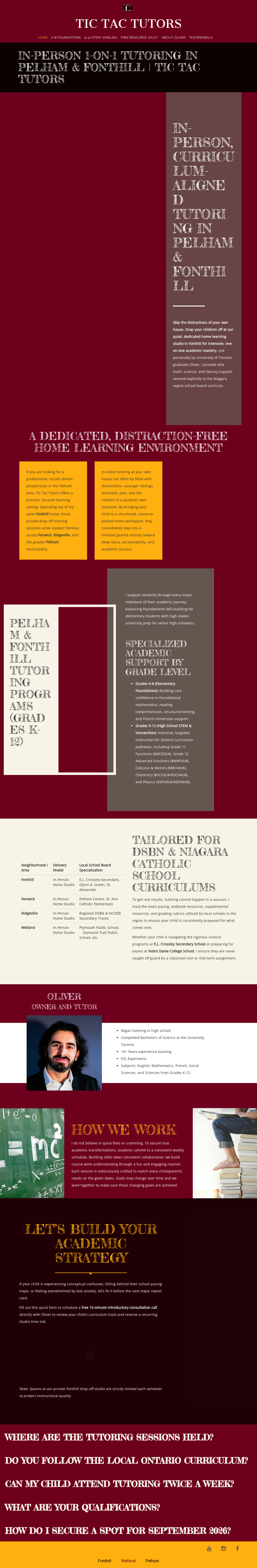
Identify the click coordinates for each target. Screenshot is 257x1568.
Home (43, 37)
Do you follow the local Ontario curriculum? (126, 1460)
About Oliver (173, 37)
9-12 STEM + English (100, 37)
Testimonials (201, 37)
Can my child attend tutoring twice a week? (119, 1484)
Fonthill (104, 1560)
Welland (128, 1560)
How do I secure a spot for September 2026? (117, 1530)
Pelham (152, 1560)
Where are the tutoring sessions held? (109, 1437)
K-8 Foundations (66, 37)
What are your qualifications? (82, 1507)
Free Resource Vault (139, 37)
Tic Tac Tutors (129, 24)
